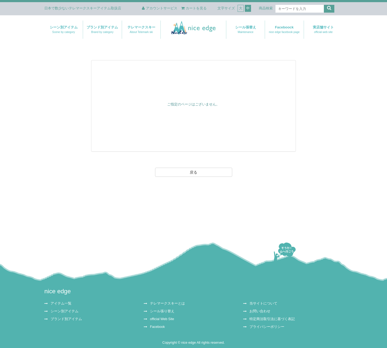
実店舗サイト (323, 29)
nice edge (57, 291)
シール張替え (245, 29)
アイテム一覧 (61, 303)
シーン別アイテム (63, 29)
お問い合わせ (259, 311)
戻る (193, 172)
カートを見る (194, 8)
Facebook (157, 327)
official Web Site (162, 319)
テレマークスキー (141, 29)
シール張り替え (162, 311)
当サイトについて (263, 303)
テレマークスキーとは (167, 303)
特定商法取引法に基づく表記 (272, 319)
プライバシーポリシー (266, 327)
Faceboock (284, 29)
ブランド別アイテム (102, 29)
